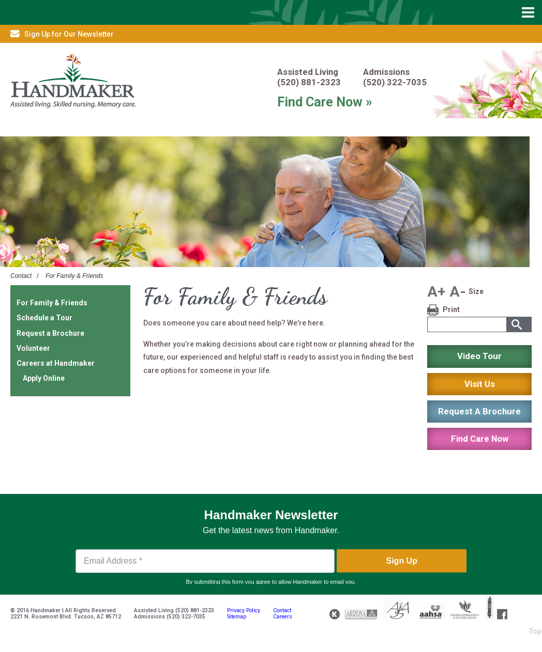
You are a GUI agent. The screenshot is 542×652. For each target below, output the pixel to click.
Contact (21, 276)
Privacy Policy (243, 610)
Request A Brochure (479, 411)
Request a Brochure (50, 333)
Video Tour (479, 356)
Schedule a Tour (44, 318)
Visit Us (479, 384)
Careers (282, 616)
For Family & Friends (74, 276)
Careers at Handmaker (56, 363)
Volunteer (33, 348)
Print (451, 309)
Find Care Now (479, 438)
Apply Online (44, 378)
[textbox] (466, 324)
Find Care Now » (324, 101)
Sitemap (236, 616)
